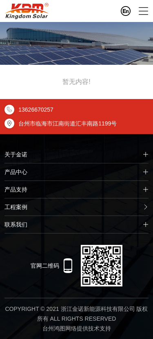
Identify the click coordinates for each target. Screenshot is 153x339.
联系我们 (76, 224)
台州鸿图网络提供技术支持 (76, 328)
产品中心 (76, 172)
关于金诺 (76, 154)
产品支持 (76, 189)
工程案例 (76, 207)
